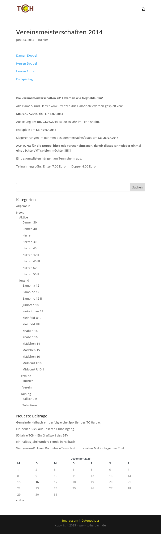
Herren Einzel (25, 71)
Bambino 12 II (32, 298)
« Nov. (20, 500)
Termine (25, 376)
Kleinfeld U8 (31, 324)
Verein (27, 387)
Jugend (24, 280)
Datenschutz (90, 520)
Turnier (43, 40)
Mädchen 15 (31, 350)
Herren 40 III (31, 261)
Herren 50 (29, 268)
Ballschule (29, 399)
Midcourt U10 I (32, 363)
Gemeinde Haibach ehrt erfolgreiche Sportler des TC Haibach (59, 422)
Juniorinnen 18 (32, 311)
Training (25, 394)
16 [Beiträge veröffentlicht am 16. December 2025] (37, 482)
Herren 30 (29, 242)
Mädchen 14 (31, 344)
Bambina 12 (30, 285)
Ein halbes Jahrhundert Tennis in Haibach (45, 442)
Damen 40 (29, 229)
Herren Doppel (26, 63)
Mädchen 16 (31, 357)
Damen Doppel (26, 55)
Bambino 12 (30, 292)
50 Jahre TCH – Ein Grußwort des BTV (42, 435)
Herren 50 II (30, 274)
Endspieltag (24, 79)
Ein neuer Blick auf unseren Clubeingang (45, 429)
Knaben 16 (30, 337)
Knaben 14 (30, 331)
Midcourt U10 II (33, 369)
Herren (27, 235)
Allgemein (23, 206)
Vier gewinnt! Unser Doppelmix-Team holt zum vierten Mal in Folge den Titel (70, 448)
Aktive (23, 217)
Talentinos (29, 405)
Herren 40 (29, 248)
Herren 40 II (30, 255)
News (20, 212)
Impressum (70, 520)
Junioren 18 (30, 305)
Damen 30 (29, 222)
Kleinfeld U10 (31, 318)
